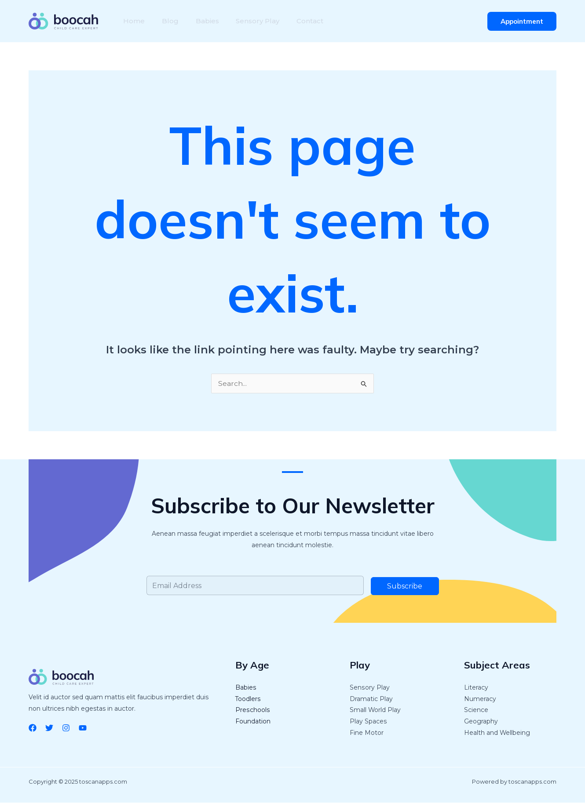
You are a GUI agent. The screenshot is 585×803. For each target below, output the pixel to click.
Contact (296, 21)
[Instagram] (66, 728)
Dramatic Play (371, 699)
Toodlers (248, 699)
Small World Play (375, 711)
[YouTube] (83, 728)
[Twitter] (49, 728)
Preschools (252, 711)
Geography (481, 722)
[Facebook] (33, 728)
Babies (200, 21)
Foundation (253, 722)
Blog (165, 21)
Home (132, 21)
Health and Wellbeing (497, 734)
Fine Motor (367, 734)
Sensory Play (247, 21)
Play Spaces (368, 722)
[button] (521, 21)
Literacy (476, 688)
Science (476, 711)
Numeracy (480, 699)
